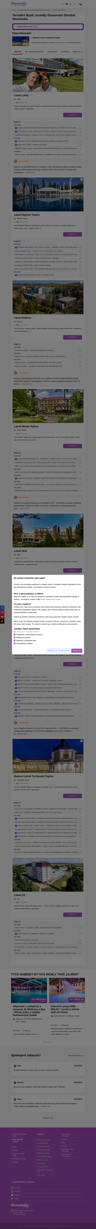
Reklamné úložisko (23, 638)
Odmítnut (51, 651)
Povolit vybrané (63, 651)
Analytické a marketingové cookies (29, 635)
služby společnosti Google (51, 599)
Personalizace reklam (24, 643)
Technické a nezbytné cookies (27, 632)
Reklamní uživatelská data (26, 640)
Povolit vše (77, 651)
